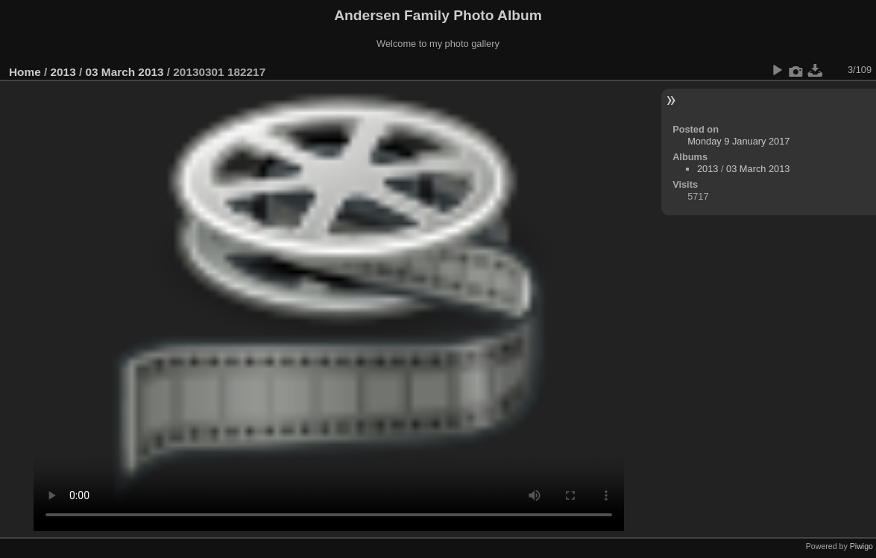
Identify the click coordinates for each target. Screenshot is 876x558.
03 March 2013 (124, 72)
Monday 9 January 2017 (738, 141)
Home (25, 72)
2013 (63, 72)
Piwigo (861, 546)
